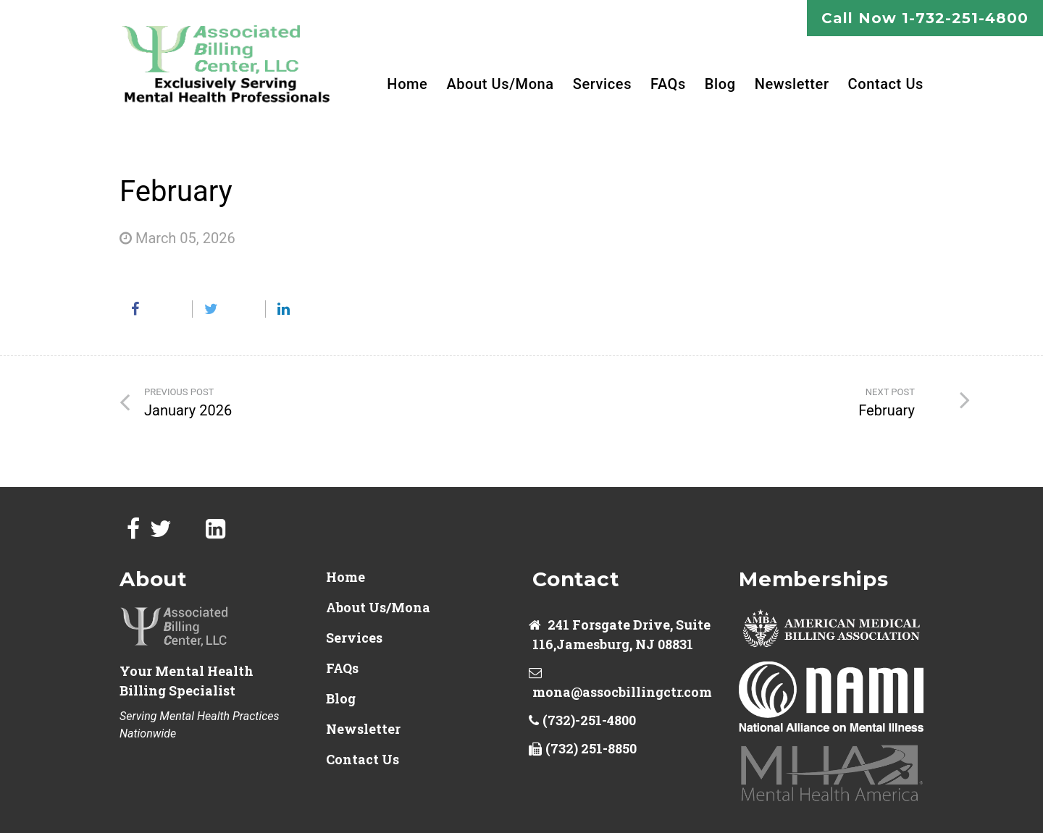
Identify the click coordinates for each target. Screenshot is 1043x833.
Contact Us (885, 84)
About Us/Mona (499, 84)
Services (602, 84)
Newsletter (792, 84)
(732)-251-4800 (589, 720)
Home (407, 84)
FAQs (668, 84)
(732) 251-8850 (591, 748)
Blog (720, 84)
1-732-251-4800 (965, 18)
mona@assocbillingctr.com (622, 692)
